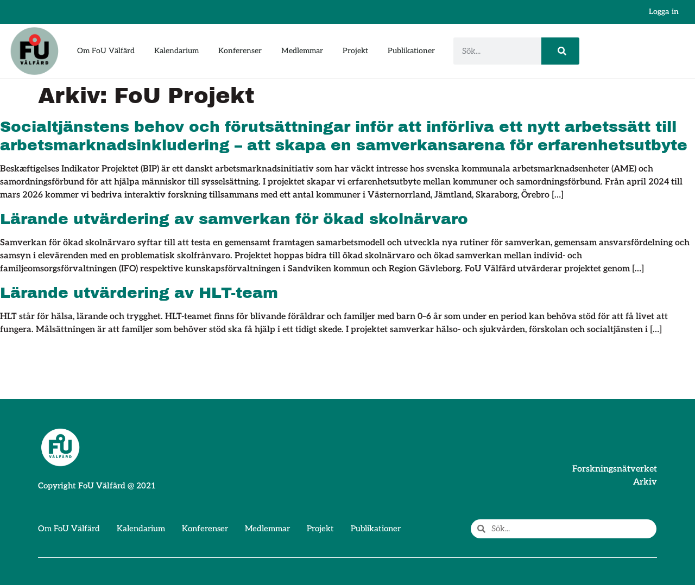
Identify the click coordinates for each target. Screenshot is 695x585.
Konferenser (240, 50)
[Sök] (560, 51)
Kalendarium (176, 50)
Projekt (355, 50)
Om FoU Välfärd (106, 50)
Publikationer (411, 50)
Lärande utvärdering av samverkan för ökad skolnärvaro (234, 219)
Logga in (664, 11)
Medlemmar (302, 50)
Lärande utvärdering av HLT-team (139, 292)
